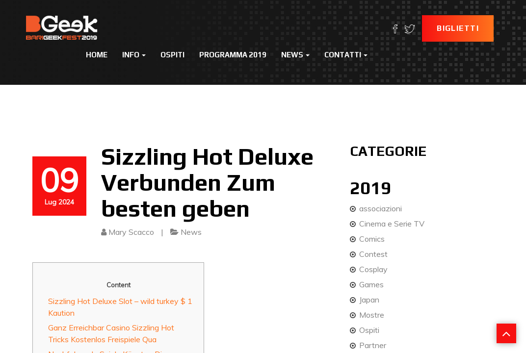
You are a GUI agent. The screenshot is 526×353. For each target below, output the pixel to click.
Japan (369, 299)
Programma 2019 (232, 54)
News (295, 54)
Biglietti (458, 28)
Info (134, 54)
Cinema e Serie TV (391, 223)
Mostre (371, 315)
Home (96, 54)
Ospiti (172, 54)
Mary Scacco (131, 232)
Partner (372, 345)
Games (371, 284)
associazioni (380, 208)
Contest (373, 254)
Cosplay (373, 269)
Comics (372, 239)
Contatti (346, 54)
